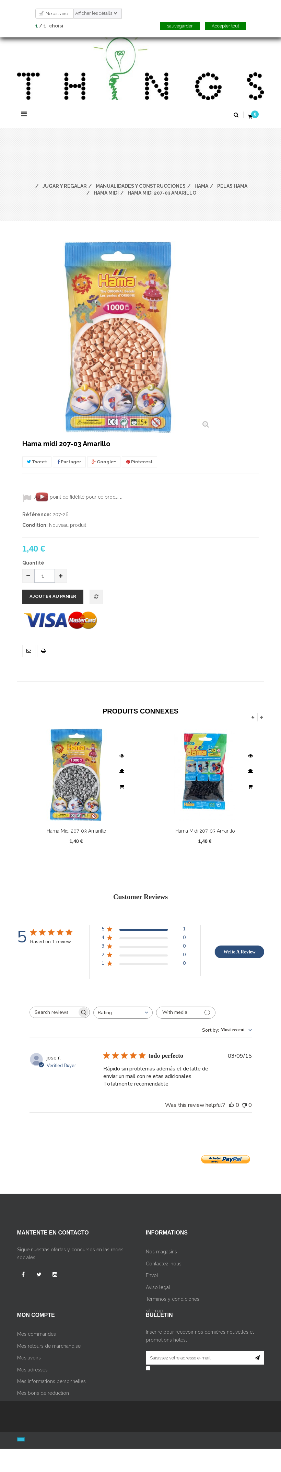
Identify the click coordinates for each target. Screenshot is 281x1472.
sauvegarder (180, 25)
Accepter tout (225, 25)
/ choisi (49, 25)
